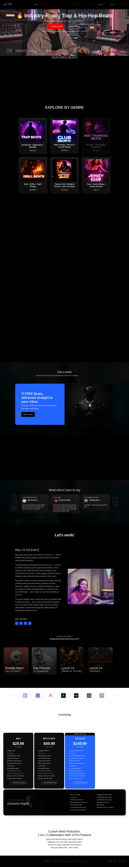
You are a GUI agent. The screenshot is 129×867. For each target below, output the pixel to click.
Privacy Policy (57, 861)
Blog (90, 4)
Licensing (77, 4)
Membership (46, 4)
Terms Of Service (80, 861)
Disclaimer (47, 861)
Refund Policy (68, 861)
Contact (123, 4)
